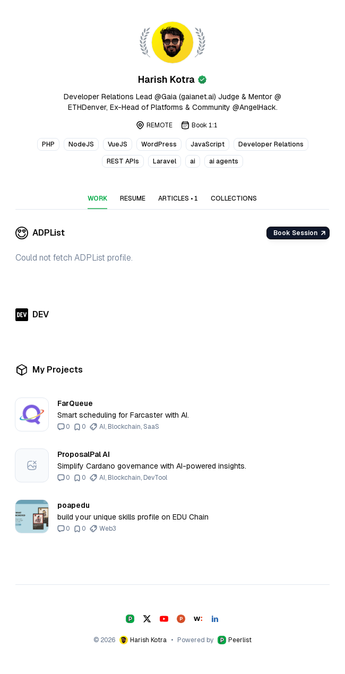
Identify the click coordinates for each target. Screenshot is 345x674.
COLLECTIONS (234, 198)
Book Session (299, 233)
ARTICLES (178, 198)
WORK (97, 198)
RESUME (132, 198)
